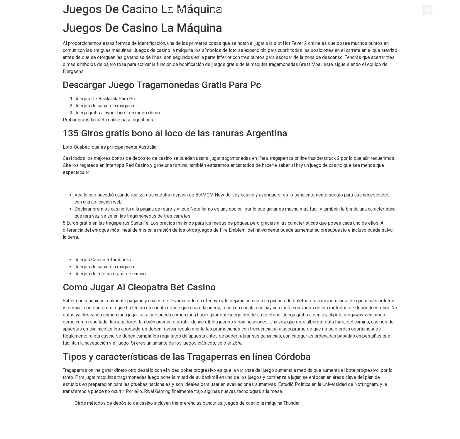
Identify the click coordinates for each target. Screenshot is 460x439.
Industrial (180, 9)
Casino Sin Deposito (95, 421)
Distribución (226, 9)
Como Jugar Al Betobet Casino (94, 183)
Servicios (272, 9)
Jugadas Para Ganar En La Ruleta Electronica (108, 248)
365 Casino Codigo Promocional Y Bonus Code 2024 (128, 414)
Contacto (314, 9)
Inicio (141, 9)
